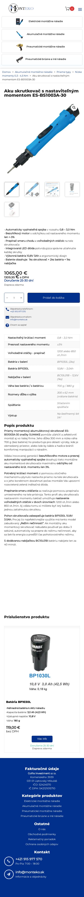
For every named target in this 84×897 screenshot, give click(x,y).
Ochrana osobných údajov (42, 844)
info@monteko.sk (19, 319)
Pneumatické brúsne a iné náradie (42, 816)
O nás (42, 829)
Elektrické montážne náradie (42, 801)
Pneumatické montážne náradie (42, 811)
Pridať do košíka (53, 297)
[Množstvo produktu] (14, 298)
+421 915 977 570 (18, 311)
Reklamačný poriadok (42, 839)
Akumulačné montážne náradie (34, 71)
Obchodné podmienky (42, 834)
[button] (74, 107)
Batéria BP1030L (18, 702)
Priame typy (64, 71)
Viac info (42, 738)
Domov (6, 71)
